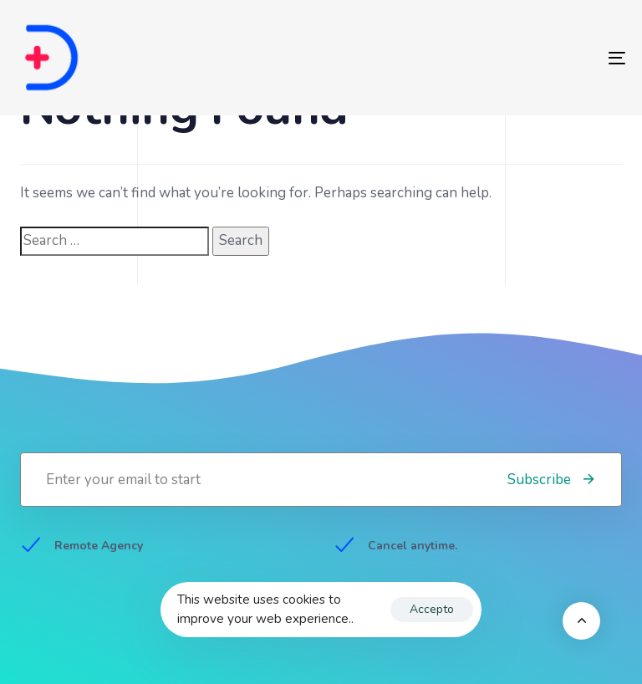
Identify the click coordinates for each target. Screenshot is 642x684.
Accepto (432, 609)
